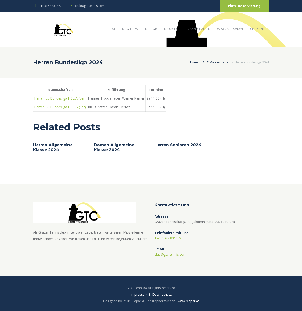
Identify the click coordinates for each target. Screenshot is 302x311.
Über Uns (257, 29)
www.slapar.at (188, 301)
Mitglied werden (134, 29)
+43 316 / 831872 (50, 6)
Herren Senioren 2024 (178, 144)
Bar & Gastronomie (230, 29)
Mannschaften (198, 29)
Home (113, 29)
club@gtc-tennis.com (90, 6)
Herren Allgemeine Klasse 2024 (53, 147)
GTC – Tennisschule (167, 29)
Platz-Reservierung (244, 6)
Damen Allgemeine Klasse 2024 (114, 147)
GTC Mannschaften (217, 62)
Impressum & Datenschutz (151, 294)
